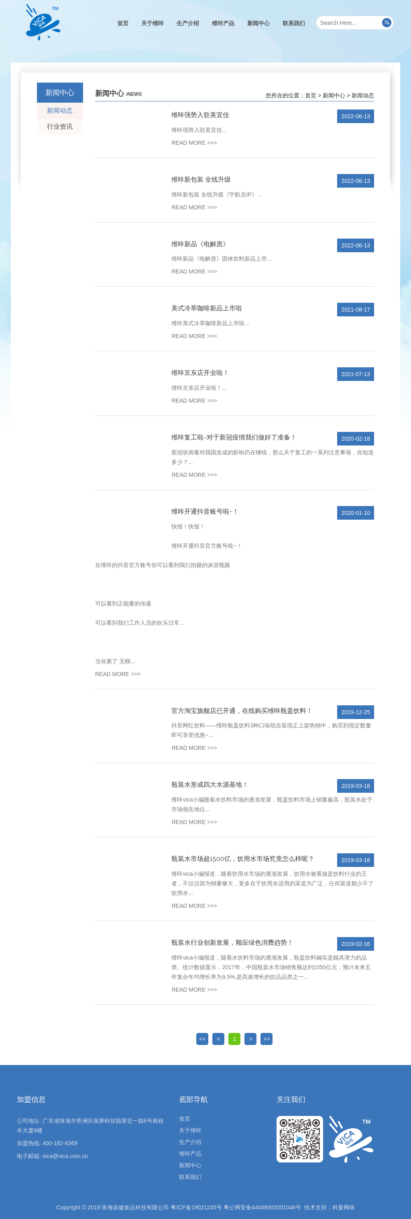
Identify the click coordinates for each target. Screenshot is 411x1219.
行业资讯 (60, 126)
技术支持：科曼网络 (329, 1207)
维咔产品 (223, 23)
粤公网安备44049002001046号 (262, 1207)
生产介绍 (188, 23)
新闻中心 (258, 23)
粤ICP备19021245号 (196, 1207)
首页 (122, 23)
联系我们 (294, 23)
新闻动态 (60, 110)
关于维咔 (152, 23)
